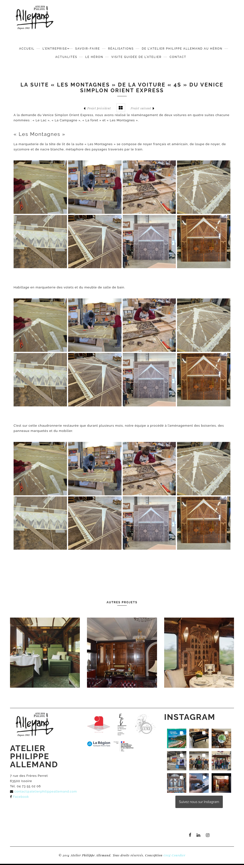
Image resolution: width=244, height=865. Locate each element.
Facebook (21, 796)
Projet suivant (142, 108)
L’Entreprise (54, 48)
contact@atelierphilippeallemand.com (45, 791)
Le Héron (94, 57)
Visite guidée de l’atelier (136, 57)
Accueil (27, 48)
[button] (177, 738)
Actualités (66, 57)
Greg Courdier (174, 855)
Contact (178, 57)
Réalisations (121, 48)
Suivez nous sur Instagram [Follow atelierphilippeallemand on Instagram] (199, 802)
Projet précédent (97, 108)
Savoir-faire (87, 48)
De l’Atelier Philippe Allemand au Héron (182, 48)
